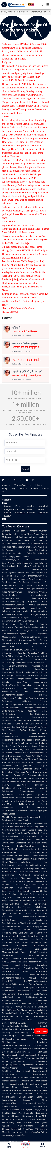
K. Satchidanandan (32, 775)
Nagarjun (13, 704)
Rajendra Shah (29, 1061)
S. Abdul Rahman (28, 611)
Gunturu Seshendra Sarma (26, 769)
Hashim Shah (15, 891)
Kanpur (7, 516)
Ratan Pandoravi (29, 531)
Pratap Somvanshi (26, 1106)
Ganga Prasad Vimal (17, 762)
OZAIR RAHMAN (19, 981)
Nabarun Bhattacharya (27, 547)
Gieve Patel (16, 544)
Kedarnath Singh (16, 1090)
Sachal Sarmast (31, 891)
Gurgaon (8, 506)
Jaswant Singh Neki (29, 868)
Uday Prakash (21, 836)
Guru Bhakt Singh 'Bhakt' (20, 534)
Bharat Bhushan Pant (26, 1087)
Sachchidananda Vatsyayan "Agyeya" (24, 1110)
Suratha (27, 650)
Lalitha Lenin (17, 624)
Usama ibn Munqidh (27, 692)
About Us (6, 485)
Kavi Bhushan (33, 843)
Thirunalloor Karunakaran (21, 685)
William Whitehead (26, 975)
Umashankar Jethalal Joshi (23, 1071)
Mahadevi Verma (32, 1090)
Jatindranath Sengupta (28, 942)
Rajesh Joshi (32, 618)
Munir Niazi (33, 878)
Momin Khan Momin (25, 688)
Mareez (12, 1010)
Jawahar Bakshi (16, 994)
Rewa (29, 509)
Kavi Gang (34, 827)
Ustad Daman (32, 875)
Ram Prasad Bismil (30, 740)
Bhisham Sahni (10, 531)
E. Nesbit (17, 859)
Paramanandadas (18, 817)
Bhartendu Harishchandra (26, 852)
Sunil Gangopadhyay (33, 933)
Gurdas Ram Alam (30, 872)
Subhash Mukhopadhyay (26, 926)
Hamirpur (31, 512)
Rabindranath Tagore (23, 984)
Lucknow (19, 509)
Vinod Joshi (37, 1007)
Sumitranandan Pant (31, 801)
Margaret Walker (14, 675)
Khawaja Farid (36, 897)
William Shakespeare (23, 1103)
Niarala (22, 862)
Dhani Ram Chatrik (17, 901)
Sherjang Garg (24, 601)
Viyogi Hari (32, 833)
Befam (13, 1023)
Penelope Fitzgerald (19, 894)
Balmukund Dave (30, 1045)
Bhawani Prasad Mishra (27, 1119)
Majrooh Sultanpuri (17, 791)
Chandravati (12, 949)
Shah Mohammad (17, 897)
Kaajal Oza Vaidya (22, 1013)
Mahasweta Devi (30, 563)
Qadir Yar (35, 894)
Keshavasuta (12, 634)
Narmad (12, 1045)
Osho (41, 872)
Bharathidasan (20, 621)
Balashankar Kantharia (18, 1081)
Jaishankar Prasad (20, 968)
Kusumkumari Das (14, 939)
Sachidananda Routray (32, 830)
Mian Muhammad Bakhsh (28, 904)
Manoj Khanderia (31, 1032)
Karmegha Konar (25, 608)
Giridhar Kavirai (14, 830)
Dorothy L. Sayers (22, 733)
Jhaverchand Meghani (26, 1084)
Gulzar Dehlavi (24, 737)
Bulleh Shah (14, 907)
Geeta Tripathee (25, 704)
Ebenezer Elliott (33, 1097)
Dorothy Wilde (28, 659)
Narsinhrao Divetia (22, 1074)
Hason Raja (20, 955)
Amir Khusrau (35, 579)
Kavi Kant (34, 1081)
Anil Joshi (23, 1049)
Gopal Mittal (12, 547)
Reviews (23, 488)
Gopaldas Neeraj (17, 1065)
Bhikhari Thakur (15, 794)
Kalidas (37, 672)
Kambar (11, 592)
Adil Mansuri (22, 1010)
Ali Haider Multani (22, 865)
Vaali (20, 618)
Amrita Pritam (28, 910)
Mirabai (11, 833)
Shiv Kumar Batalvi (31, 881)
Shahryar (32, 759)
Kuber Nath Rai (33, 756)
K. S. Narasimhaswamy (32, 576)
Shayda (36, 997)
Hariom (14, 1129)
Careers (34, 488)
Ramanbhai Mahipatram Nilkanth (23, 1029)
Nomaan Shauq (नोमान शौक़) (28, 1132)
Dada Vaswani (35, 656)
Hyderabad (43, 506)
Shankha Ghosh (27, 923)
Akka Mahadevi (32, 573)
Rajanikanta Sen (14, 582)
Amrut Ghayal (23, 1007)
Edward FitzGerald (19, 730)
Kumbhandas (32, 817)
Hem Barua (15, 910)
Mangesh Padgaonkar (26, 598)
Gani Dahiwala (34, 1004)
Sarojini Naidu (17, 701)
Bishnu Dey (32, 965)
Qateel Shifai (38, 663)
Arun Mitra (28, 949)
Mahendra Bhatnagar (21, 708)
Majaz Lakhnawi (17, 804)
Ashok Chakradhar (17, 843)
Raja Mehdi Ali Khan (28, 560)
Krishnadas (13, 811)
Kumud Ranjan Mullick (24, 952)
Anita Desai (25, 711)
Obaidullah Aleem (26, 811)
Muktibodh (13, 862)
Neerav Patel (15, 991)
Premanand (13, 1058)
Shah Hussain (33, 901)
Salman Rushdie (14, 724)
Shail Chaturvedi (24, 778)
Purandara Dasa (14, 576)
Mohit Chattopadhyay (23, 987)
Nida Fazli (15, 868)
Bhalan (10, 1004)
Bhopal (7, 512)
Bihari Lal (20, 849)
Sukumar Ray (12, 962)
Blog (13, 488)
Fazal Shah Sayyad (18, 885)
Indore (41, 509)
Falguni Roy (29, 946)
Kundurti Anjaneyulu (25, 595)
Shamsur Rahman (22, 920)
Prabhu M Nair (14, 856)
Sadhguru (12, 1132)
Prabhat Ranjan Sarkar (22, 936)
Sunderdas (17, 823)
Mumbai (30, 506)
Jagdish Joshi (32, 994)
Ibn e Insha (15, 801)
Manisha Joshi (35, 1010)
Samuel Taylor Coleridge (21, 589)
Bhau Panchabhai (22, 637)
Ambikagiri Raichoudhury (18, 566)
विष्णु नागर (33, 807)
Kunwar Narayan (30, 856)
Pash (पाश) (33, 1129)
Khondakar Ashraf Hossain (23, 727)
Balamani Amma (25, 605)
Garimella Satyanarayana (20, 640)
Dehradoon (43, 512)
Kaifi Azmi (23, 1129)
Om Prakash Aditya (15, 749)
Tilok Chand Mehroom (21, 540)
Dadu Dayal (14, 827)
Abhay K (11, 942)
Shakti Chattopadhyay (28, 962)
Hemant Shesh (35, 762)
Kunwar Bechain (20, 1100)
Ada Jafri (13, 759)
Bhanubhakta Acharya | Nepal (27, 1116)
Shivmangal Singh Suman (19, 537)
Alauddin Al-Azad (24, 698)
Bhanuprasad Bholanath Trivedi (22, 1016)
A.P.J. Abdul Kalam (23, 1036)
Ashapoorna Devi (31, 939)
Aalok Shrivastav (17, 798)
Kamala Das (33, 766)
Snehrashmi (15, 1026)
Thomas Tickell (31, 907)
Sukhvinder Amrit (14, 875)
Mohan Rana (14, 740)
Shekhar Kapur (22, 714)
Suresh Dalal (33, 1049)
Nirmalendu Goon (15, 933)
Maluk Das (24, 827)
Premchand (35, 917)
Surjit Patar (15, 881)
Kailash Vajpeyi (24, 746)
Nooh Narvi (30, 785)
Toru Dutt (23, 913)
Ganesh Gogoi (36, 566)
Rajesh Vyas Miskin (19, 997)
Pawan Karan (28, 724)
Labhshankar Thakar (26, 1000)
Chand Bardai (21, 833)
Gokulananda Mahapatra (28, 666)
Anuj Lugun (31, 682)
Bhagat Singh (16, 1097)
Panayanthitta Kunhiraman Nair (21, 782)
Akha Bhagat (24, 1058)
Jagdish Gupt (32, 794)
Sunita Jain (20, 647)
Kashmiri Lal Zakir (31, 675)
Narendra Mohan (20, 550)
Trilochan (12, 601)
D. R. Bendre (13, 579)
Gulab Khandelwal (33, 749)
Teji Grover (34, 743)
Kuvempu (24, 579)
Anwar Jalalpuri (16, 679)
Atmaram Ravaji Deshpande (27, 643)
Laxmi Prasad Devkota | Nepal (26, 1113)
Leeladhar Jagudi (18, 766)
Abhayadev (12, 711)
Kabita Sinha (13, 923)
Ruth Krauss (24, 669)
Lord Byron (12, 913)
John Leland (18, 917)
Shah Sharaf (16, 888)
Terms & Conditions (22, 485)
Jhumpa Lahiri (14, 663)
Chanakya (18, 820)
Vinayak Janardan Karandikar (23, 653)
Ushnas (19, 1045)
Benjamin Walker (23, 553)
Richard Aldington (25, 672)
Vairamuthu (18, 650)
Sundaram (11, 1052)
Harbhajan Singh (17, 878)
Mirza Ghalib (15, 1126)
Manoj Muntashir (17, 1123)
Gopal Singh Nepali (20, 743)
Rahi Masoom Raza (29, 1094)
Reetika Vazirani (31, 627)
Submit (25, 469)
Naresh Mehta (31, 849)
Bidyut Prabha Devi (17, 656)
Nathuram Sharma (22, 788)
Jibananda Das (23, 978)
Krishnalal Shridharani (18, 1055)
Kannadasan (12, 618)
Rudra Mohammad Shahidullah (26, 720)
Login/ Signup (41, 1031)
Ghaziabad (20, 512)
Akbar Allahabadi (31, 753)
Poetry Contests (8, 12)
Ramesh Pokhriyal (31, 582)
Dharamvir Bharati (38, 12)
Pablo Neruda (34, 913)
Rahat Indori (26, 663)
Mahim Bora (31, 679)
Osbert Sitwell (30, 859)
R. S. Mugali (20, 630)
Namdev (10, 698)
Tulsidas (20, 573)
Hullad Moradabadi (16, 772)
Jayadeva (12, 573)
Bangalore (9, 509)
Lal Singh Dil (15, 872)
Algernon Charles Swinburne (25, 1078)
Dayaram (13, 1061)
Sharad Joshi (32, 798)
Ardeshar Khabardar (24, 1068)
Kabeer (38, 1103)
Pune (17, 506)
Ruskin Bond (18, 807)
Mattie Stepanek (28, 717)
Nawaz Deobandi (15, 627)
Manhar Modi (28, 991)
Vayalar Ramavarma (26, 592)
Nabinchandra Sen (18, 959)
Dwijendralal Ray (32, 930)
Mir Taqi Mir (22, 759)
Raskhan (12, 849)
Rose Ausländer (17, 839)
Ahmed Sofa (14, 563)
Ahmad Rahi (33, 888)
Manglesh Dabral (31, 823)
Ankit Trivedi (20, 1004)
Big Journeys (23, 12)
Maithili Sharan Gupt (24, 971)
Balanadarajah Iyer (16, 756)
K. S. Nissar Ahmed (30, 585)
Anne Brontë (32, 772)
